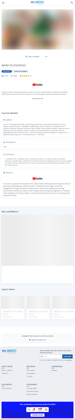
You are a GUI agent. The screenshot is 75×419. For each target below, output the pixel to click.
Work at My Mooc (32, 386)
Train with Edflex (32, 380)
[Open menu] (3, 2)
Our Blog (29, 368)
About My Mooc (7, 380)
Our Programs (31, 365)
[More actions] (46, 56)
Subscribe (67, 348)
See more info (37, 90)
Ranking (54, 362)
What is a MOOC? (7, 362)
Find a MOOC (31, 362)
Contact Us (5, 365)
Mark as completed (37, 332)
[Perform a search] (71, 2)
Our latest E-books (32, 383)
